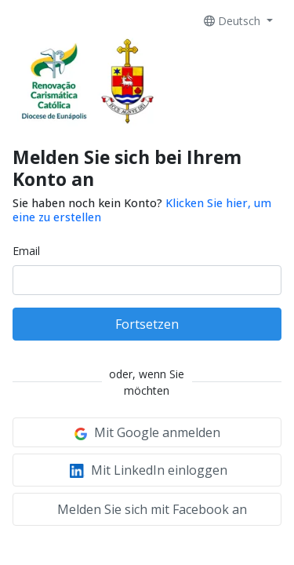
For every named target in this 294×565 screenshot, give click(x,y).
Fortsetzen (147, 324)
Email (26, 250)
